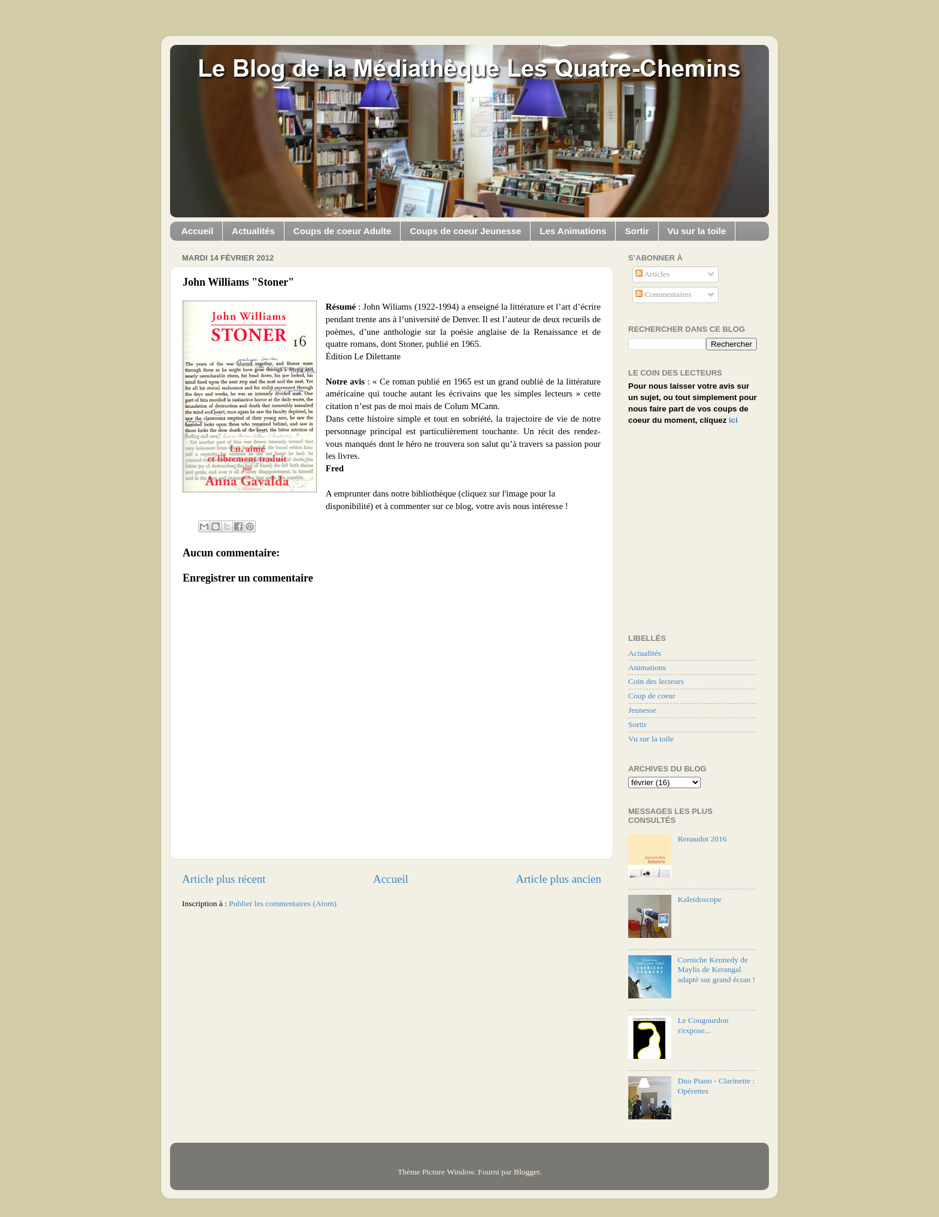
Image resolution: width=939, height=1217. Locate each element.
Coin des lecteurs (656, 681)
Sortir (637, 231)
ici (733, 420)
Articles (652, 274)
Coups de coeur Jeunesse (465, 231)
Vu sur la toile (697, 231)
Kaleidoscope (699, 899)
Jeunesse (642, 710)
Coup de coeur (652, 695)
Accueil (197, 231)
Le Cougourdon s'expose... (702, 1025)
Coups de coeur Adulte (342, 231)
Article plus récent (224, 879)
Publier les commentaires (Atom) (283, 903)
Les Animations (573, 231)
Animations (647, 667)
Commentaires (663, 294)
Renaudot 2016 (701, 838)
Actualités (253, 231)
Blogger (527, 1171)
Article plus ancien (558, 879)
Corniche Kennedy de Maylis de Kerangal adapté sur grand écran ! (716, 969)
